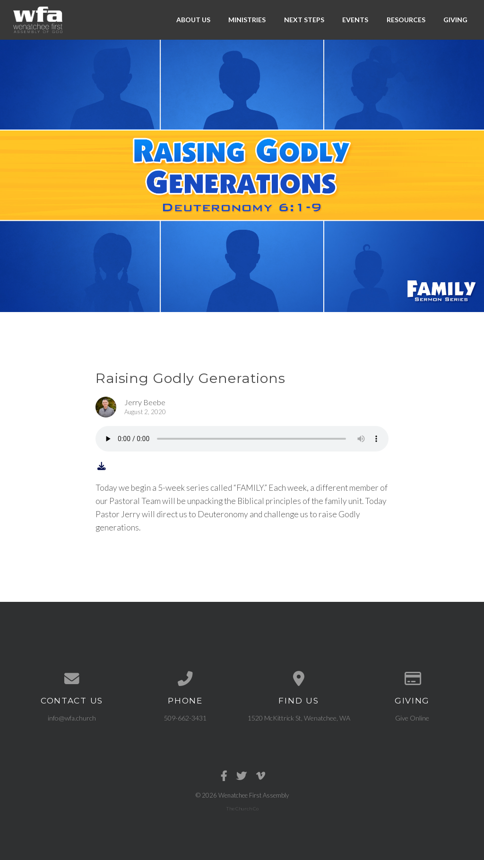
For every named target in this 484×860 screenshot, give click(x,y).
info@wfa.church (72, 718)
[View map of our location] (299, 678)
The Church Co (242, 808)
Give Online (412, 718)
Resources (406, 20)
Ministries (247, 20)
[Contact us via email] (72, 678)
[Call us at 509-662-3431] (185, 678)
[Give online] (412, 678)
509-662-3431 (185, 718)
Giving (455, 20)
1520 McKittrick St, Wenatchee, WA (299, 718)
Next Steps (304, 20)
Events (355, 20)
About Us (193, 20)
